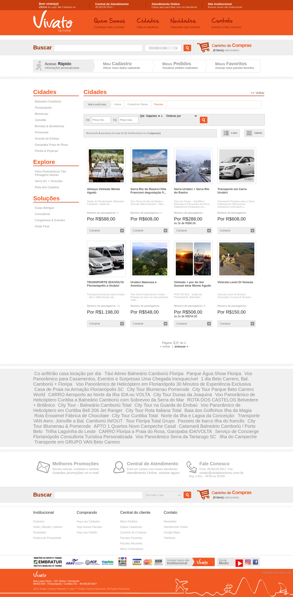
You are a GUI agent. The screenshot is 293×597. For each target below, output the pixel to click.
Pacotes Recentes (131, 543)
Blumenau (41, 114)
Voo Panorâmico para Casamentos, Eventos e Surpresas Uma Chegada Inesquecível (142, 376)
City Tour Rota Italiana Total (154, 410)
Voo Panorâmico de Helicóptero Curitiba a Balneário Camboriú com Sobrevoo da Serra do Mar (144, 397)
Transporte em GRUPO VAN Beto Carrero (77, 441)
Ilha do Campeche (238, 436)
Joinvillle (40, 120)
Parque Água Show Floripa (214, 373)
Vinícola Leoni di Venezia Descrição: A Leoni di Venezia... (235, 295)
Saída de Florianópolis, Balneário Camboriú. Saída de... (105, 202)
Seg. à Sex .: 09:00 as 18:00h (207, 476)
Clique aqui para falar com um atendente (174, 5)
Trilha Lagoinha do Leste (70, 431)
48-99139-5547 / (112, 5)
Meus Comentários (131, 549)
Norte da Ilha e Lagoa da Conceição (198, 415)
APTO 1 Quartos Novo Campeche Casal (135, 426)
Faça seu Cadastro (88, 521)
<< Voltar (257, 93)
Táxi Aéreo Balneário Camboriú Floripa (144, 373)
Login (54, 7)
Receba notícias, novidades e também (75, 469)
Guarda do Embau (47, 138)
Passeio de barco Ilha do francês (211, 420)
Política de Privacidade (47, 538)
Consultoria (42, 214)
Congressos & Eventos (50, 220)
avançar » (181, 346)
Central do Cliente (138, 104)
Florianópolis (43, 107)
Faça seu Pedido (87, 532)
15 (103, 305)
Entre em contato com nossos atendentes (152, 469)
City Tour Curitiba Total (135, 415)
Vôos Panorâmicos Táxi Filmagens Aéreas (50, 173)
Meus (176, 63)
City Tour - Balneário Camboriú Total (94, 405)
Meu (117, 63)
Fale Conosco (214, 463)
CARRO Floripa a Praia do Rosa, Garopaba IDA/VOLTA (155, 431)
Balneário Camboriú (48, 101)
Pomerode (42, 132)
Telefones (169, 538)
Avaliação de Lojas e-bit (276, 572)
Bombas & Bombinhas (49, 126)
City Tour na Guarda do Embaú (165, 405)
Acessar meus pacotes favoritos (234, 68)
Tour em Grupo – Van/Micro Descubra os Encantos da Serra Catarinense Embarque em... (192, 204)
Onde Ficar (42, 226)
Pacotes (158, 104)
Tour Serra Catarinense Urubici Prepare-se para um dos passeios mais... (149, 297)
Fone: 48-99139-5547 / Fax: (216, 469)
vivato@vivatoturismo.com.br (221, 473)
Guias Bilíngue (44, 208)
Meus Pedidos (129, 521)
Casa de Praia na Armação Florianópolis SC (79, 389)
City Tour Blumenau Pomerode (158, 389)
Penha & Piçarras (46, 151)
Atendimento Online (176, 527)
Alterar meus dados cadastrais (121, 68)
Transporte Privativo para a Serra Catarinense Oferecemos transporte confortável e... (236, 204)
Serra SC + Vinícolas (48, 181)
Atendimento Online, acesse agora (153, 473)
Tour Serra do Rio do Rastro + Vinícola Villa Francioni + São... (147, 202)
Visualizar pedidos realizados (180, 68)
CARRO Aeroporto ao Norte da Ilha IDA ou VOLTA (99, 394)
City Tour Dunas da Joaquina (182, 394)
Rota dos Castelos (47, 187)
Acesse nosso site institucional (225, 5)
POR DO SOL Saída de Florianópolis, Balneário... (188, 295)
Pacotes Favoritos (131, 538)
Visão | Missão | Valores (47, 527)
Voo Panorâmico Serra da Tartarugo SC (176, 436)
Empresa (38, 521)
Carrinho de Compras (133, 532)
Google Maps (172, 532)
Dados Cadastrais (131, 527)
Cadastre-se (69, 7)
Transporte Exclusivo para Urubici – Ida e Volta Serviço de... (106, 295)
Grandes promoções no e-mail (75, 473)
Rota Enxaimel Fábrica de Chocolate (71, 415)
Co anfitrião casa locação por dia (68, 373)
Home (117, 104)
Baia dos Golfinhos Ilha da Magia (218, 410)
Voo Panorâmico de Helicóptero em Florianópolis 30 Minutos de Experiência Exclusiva (163, 384)
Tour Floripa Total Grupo (150, 420)
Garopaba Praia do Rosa (51, 144)
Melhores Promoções (75, 463)
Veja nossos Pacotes (89, 527)
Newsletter (170, 521)
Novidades (39, 532)
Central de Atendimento (152, 463)
